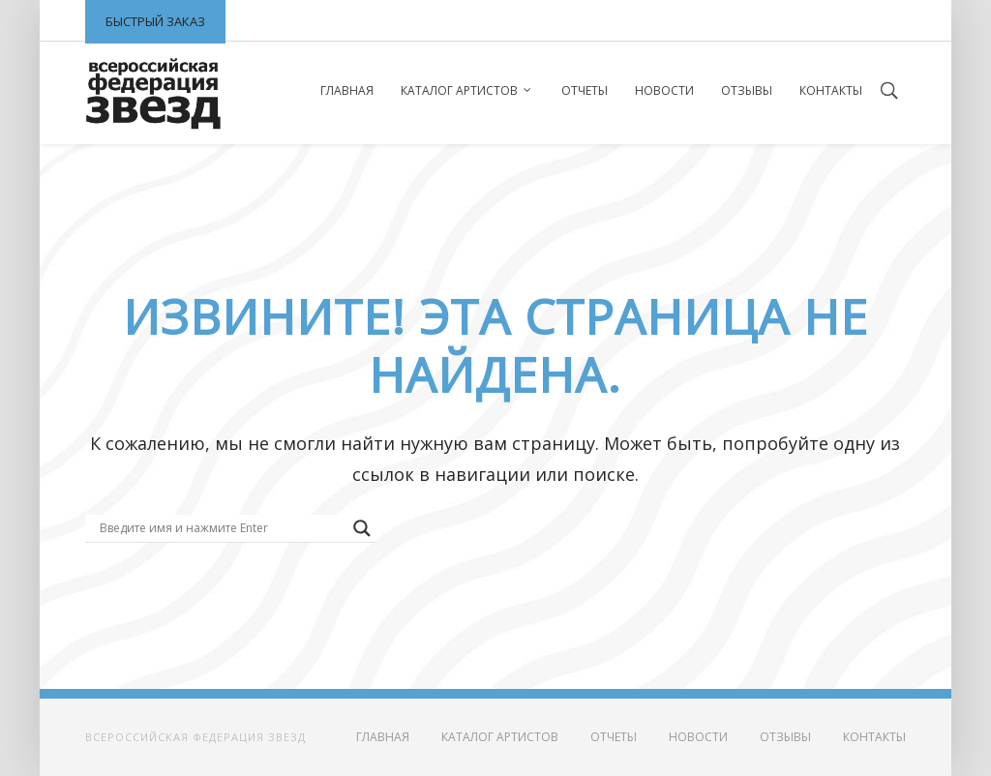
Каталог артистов (459, 90)
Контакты (830, 90)
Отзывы (746, 90)
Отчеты (584, 90)
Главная (347, 90)
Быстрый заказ (155, 21)
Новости (664, 90)
